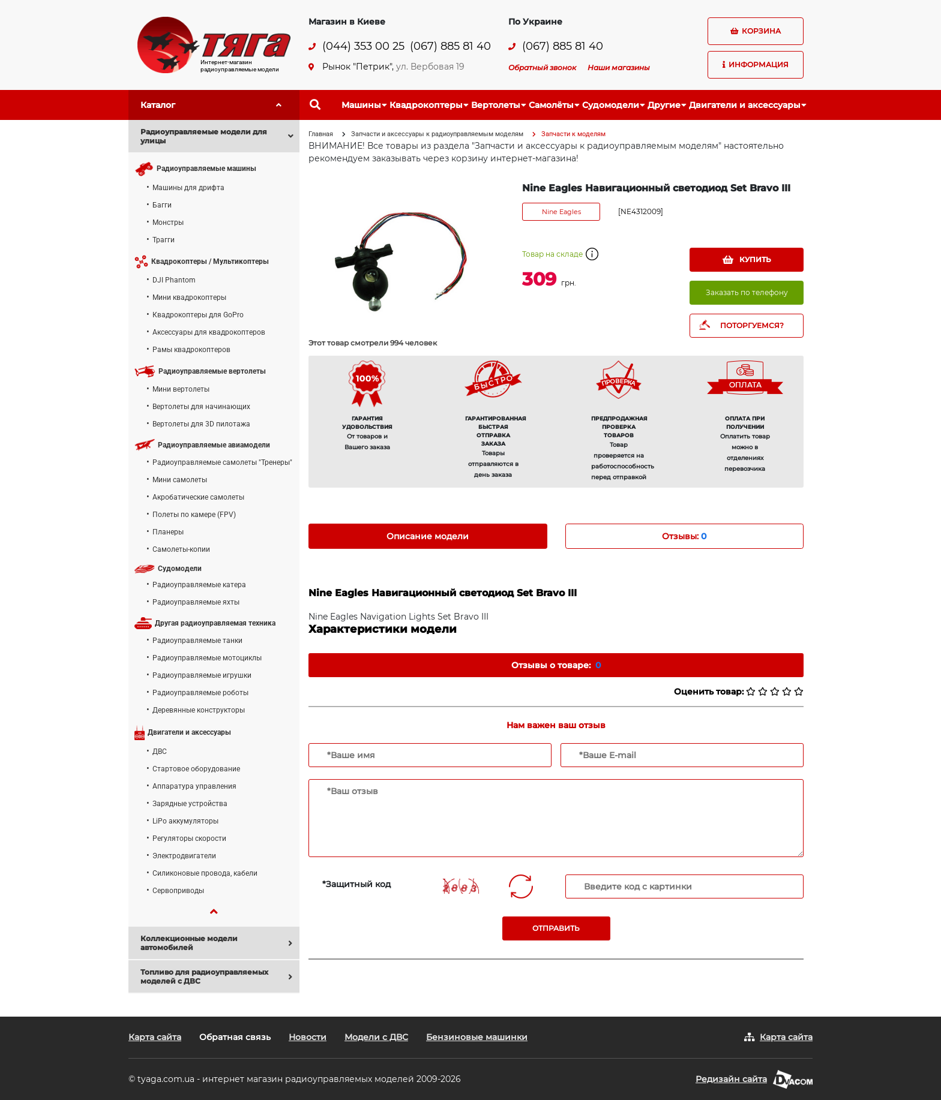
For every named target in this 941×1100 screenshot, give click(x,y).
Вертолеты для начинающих (201, 406)
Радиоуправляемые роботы (200, 693)
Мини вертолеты (180, 389)
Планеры (168, 532)
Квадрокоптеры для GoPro (198, 315)
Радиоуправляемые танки (197, 640)
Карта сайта (154, 1037)
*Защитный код (356, 884)
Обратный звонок (542, 67)
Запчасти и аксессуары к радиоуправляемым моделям (437, 134)
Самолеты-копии (181, 549)
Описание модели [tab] (427, 536)
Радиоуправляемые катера (199, 585)
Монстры (168, 222)
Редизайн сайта (731, 1079)
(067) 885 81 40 (450, 46)
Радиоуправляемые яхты (195, 602)
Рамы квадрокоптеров (191, 349)
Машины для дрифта (188, 188)
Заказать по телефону (747, 292)
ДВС (159, 751)
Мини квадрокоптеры (189, 297)
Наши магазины (619, 67)
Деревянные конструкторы (198, 710)
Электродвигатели (184, 856)
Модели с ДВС (376, 1037)
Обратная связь (235, 1037)
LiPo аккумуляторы (185, 821)
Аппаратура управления (194, 786)
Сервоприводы (178, 890)
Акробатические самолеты (198, 497)
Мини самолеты (179, 480)
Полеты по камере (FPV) (194, 514)
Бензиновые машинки (477, 1037)
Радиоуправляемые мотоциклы (207, 658)
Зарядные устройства (189, 804)
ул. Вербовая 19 (430, 66)
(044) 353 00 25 (363, 46)
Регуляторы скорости (189, 838)
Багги (162, 205)
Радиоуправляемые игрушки (201, 675)
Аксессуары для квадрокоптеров (208, 332)
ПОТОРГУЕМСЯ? (752, 325)
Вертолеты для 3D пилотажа (201, 424)
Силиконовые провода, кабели (204, 873)
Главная (320, 134)
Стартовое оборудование (196, 769)
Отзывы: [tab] (684, 536)
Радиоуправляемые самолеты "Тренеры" (222, 462)
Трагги (163, 240)
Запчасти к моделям (573, 134)
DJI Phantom (174, 280)
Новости (307, 1037)
